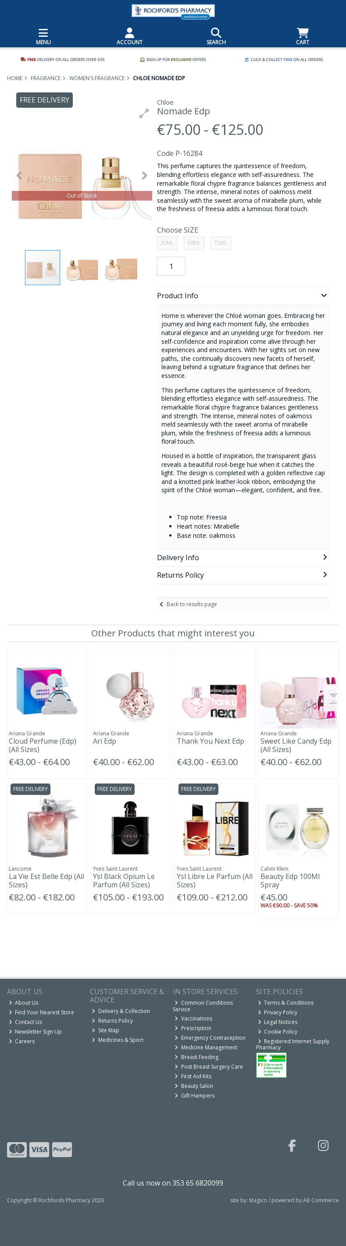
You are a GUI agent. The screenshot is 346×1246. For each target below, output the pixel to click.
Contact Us (26, 1022)
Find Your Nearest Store (42, 1012)
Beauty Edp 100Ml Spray (290, 880)
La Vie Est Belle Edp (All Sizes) (46, 880)
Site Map (105, 1030)
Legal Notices (278, 1022)
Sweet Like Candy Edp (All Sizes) (296, 745)
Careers (22, 1041)
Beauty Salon (194, 1086)
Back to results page (192, 604)
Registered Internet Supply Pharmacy (293, 1044)
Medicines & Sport (117, 1040)
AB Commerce (321, 1200)
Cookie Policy (278, 1031)
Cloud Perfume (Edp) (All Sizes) (42, 745)
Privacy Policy (278, 1012)
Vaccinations (193, 1018)
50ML (193, 243)
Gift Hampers (194, 1095)
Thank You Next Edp (210, 741)
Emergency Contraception (210, 1037)
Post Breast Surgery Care (209, 1066)
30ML (167, 243)
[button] (144, 113)
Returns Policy (112, 1020)
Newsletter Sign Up (35, 1031)
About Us (24, 1002)
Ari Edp (104, 741)
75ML (220, 243)
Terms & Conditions (286, 1002)
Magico (258, 1200)
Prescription (193, 1028)
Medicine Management (206, 1047)
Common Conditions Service (203, 1006)
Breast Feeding (196, 1057)
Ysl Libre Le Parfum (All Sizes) (215, 880)
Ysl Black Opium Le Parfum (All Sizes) (124, 880)
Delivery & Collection (121, 1011)
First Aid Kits (193, 1076)
